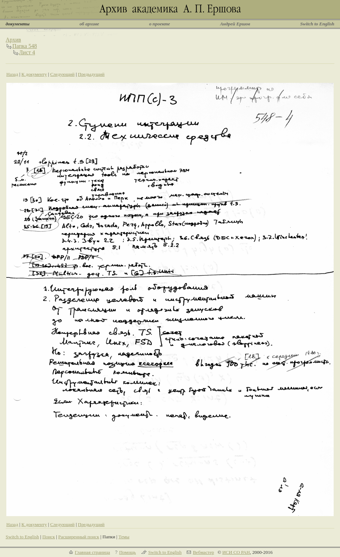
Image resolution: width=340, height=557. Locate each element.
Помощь (127, 552)
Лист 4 (27, 52)
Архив (13, 40)
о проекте (159, 23)
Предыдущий (91, 74)
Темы (123, 536)
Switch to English (317, 23)
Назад (12, 74)
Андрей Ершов (235, 23)
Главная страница (92, 552)
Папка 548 (24, 46)
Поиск (48, 536)
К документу (34, 74)
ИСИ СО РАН (236, 552)
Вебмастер (203, 552)
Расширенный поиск (78, 536)
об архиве (89, 23)
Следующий (62, 74)
